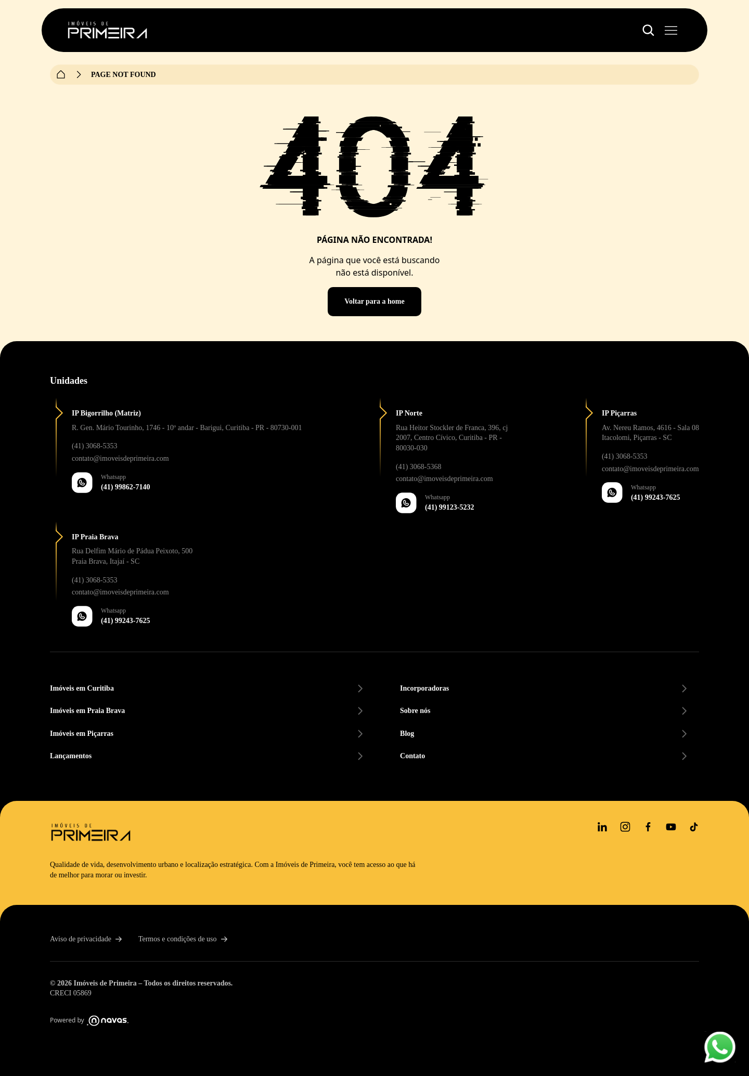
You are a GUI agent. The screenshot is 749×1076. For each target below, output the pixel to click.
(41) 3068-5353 (95, 446)
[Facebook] (648, 827)
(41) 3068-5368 (419, 467)
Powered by (89, 1020)
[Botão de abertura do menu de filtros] (648, 30)
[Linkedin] (602, 827)
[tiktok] (694, 827)
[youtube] (671, 827)
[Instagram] (625, 827)
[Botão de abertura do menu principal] (671, 30)
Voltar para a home (374, 301)
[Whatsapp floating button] (720, 1047)
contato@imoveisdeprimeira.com (120, 458)
